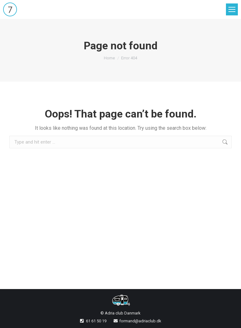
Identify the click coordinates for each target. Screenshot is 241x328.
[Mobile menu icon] (232, 9)
